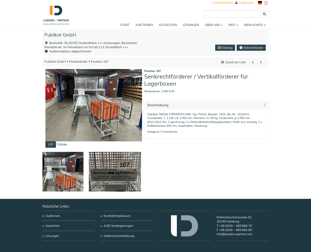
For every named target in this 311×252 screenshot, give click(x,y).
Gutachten (168, 25)
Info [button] (233, 25)
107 (50, 144)
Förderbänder (77, 61)
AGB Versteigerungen (118, 226)
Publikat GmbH (60, 35)
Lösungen (191, 25)
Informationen (251, 48)
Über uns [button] (214, 25)
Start (125, 25)
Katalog (225, 48)
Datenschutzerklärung (119, 236)
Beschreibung (157, 105)
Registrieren (222, 2)
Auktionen (144, 25)
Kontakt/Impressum (117, 216)
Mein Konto (255, 25)
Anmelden (244, 2)
